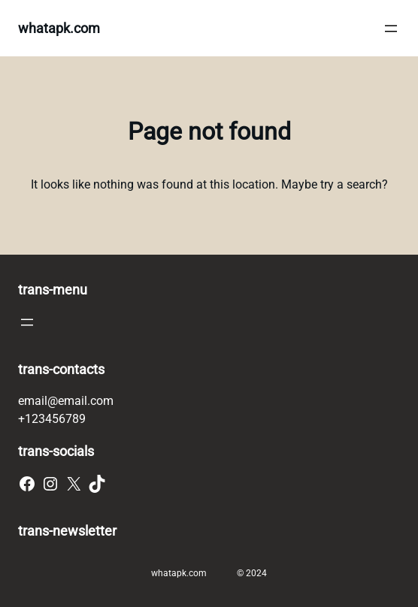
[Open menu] (391, 29)
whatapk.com (59, 28)
